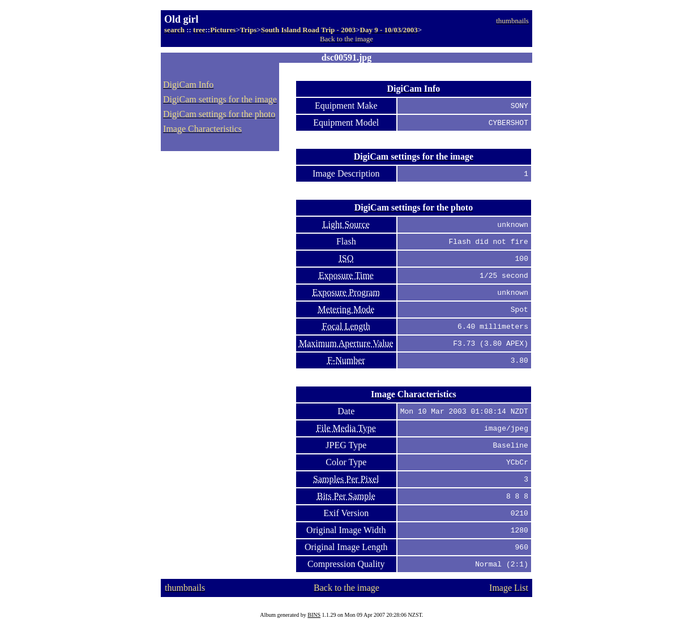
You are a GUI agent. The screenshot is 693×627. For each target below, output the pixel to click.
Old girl (181, 19)
